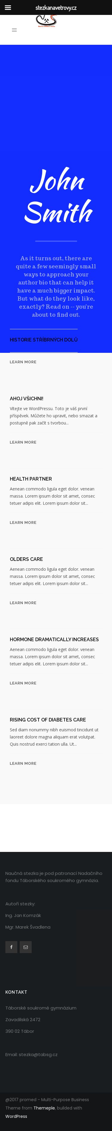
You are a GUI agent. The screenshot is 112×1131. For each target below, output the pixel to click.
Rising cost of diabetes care (48, 720)
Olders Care (26, 559)
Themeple (44, 1108)
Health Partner (31, 479)
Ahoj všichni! (26, 398)
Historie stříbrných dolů (44, 340)
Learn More (23, 362)
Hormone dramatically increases (54, 639)
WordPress (16, 1116)
